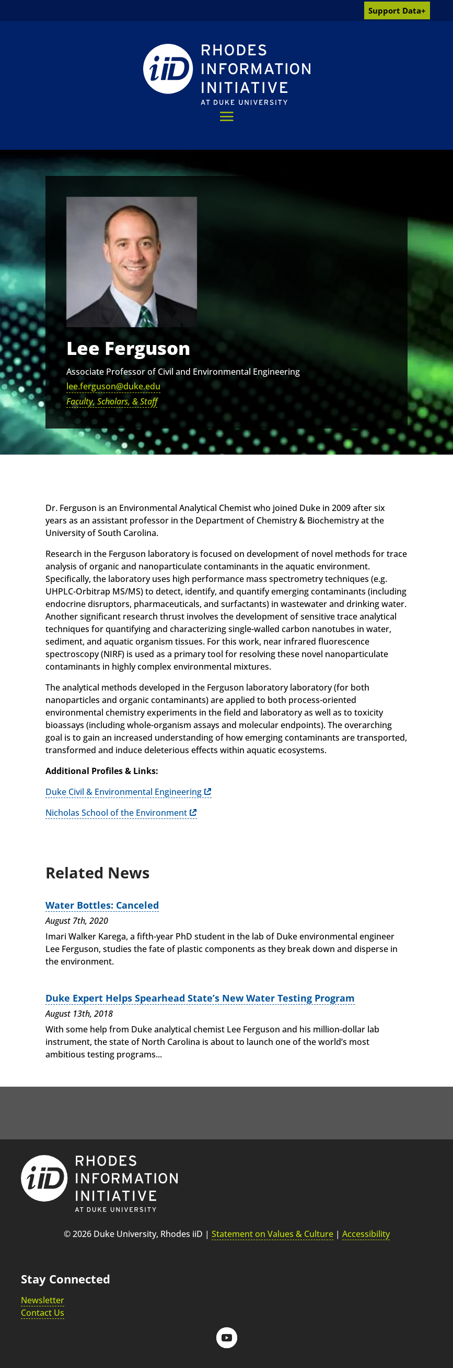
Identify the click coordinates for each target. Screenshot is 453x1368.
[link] (226, 74)
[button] (226, 116)
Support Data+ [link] (397, 10)
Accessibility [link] (366, 1234)
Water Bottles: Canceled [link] (102, 905)
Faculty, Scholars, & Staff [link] (111, 401)
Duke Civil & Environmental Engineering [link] (123, 792)
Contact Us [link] (42, 1312)
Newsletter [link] (42, 1300)
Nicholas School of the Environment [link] (116, 812)
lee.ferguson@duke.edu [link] (113, 386)
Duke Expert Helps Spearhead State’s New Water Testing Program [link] (200, 998)
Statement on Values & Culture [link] (272, 1234)
